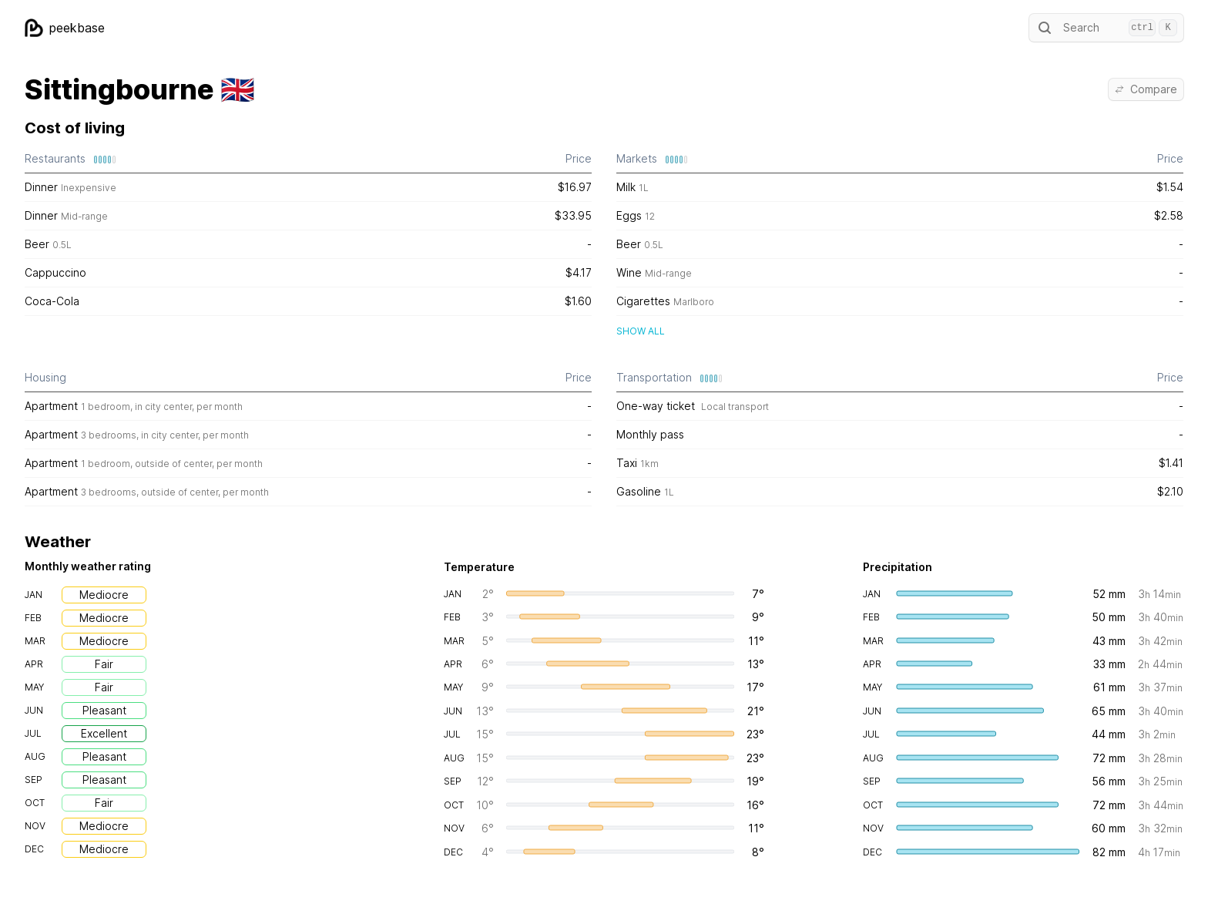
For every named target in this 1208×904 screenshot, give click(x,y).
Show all (640, 331)
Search (1106, 27)
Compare (1146, 89)
